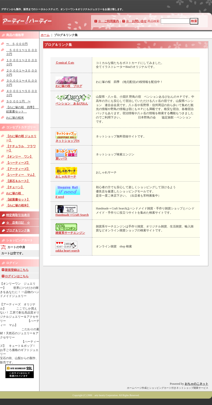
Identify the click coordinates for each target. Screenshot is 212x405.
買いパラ (61, 158)
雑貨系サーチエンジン (70, 233)
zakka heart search (67, 250)
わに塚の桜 (15, 193)
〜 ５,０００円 (17, 44)
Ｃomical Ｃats (64, 62)
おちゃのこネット (196, 384)
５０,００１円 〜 (18, 101)
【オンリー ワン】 (19, 156)
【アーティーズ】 (18, 169)
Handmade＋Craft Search (72, 215)
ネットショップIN (67, 141)
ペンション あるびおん (71, 103)
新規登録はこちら (17, 270)
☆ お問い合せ (136, 21)
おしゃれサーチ (65, 176)
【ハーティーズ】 (18, 163)
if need (59, 197)
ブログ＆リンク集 (18, 230)
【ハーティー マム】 (21, 175)
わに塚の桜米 (15, 117)
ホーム (45, 35)
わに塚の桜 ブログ (68, 86)
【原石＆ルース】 (18, 181)
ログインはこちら (17, 276)
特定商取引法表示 (18, 215)
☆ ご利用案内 (108, 21)
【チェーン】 (15, 187)
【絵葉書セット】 (18, 199)
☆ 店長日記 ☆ (18, 222)
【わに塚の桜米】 (18, 205)
